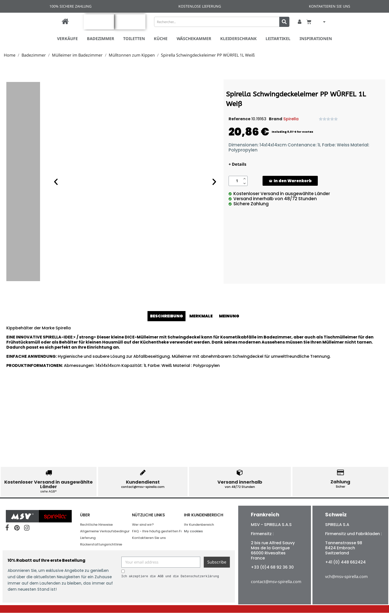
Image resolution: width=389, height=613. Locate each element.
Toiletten (134, 38)
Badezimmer (100, 38)
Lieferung (88, 538)
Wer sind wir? (143, 524)
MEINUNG (229, 316)
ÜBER (85, 515)
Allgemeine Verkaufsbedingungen (98, 531)
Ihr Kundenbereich (203, 515)
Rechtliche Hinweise (96, 524)
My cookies (193, 531)
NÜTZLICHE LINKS (148, 515)
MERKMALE (201, 316)
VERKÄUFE (67, 38)
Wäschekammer (194, 38)
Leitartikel (278, 38)
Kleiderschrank (238, 38)
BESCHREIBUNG (166, 316)
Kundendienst (143, 482)
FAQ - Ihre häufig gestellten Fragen (150, 531)
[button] (290, 181)
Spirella (291, 119)
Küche (161, 38)
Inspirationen (316, 38)
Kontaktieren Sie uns (149, 538)
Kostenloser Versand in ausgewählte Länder (48, 484)
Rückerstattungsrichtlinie (98, 544)
